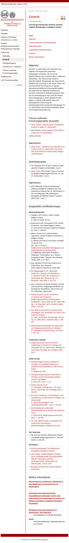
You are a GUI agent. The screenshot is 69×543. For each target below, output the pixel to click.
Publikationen (6, 77)
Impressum (44, 539)
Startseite (4, 30)
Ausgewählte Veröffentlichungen (40, 50)
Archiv (31, 519)
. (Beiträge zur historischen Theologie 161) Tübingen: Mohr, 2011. (48, 347)
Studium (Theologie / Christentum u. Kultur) (9, 38)
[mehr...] (43, 198)
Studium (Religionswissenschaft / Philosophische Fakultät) (10, 46)
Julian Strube (35, 171)
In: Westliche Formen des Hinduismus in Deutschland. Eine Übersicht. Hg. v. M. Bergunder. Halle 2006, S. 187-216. (45, 275)
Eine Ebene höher (36, 21)
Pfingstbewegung (9, 63)
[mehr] (58, 168)
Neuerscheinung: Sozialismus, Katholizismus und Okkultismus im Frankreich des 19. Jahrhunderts (46, 484)
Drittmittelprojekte (35, 46)
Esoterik (5, 59)
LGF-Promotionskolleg (9, 80)
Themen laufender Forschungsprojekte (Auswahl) (44, 119)
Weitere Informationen (36, 57)
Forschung (5, 52)
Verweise (32, 53)
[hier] (39, 136)
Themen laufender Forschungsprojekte (10, 71)
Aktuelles (4, 33)
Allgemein (32, 39)
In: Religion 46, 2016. (47, 366)
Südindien (6, 56)
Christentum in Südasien (11, 67)
